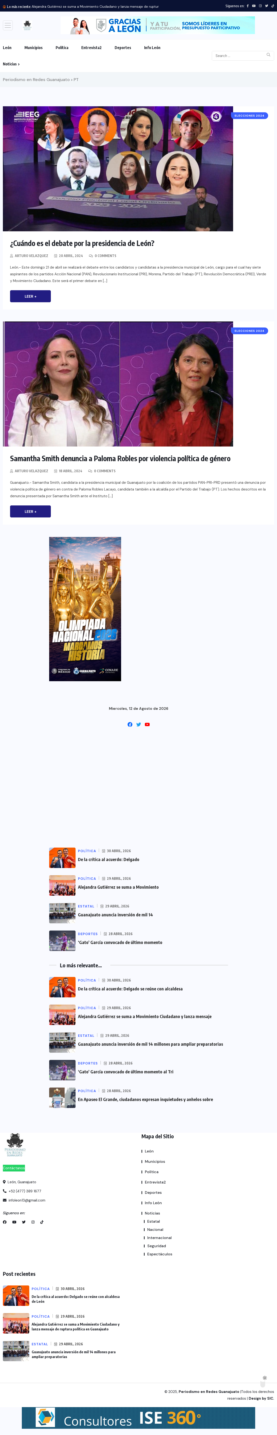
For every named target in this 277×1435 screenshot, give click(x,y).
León (7, 47)
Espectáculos (159, 1254)
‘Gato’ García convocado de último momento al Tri (125, 1071)
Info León (152, 47)
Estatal (153, 1221)
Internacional (159, 1237)
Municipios (33, 47)
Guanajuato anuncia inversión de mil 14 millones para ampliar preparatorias (150, 1044)
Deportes (123, 47)
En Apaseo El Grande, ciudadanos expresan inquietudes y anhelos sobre (145, 1099)
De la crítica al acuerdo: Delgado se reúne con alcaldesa (130, 988)
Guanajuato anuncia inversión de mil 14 (115, 914)
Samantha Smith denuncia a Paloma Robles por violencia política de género (120, 458)
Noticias (10, 64)
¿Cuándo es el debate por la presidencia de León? (82, 243)
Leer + (30, 296)
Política (62, 47)
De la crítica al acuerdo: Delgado (108, 859)
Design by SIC (261, 1398)
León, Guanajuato (19, 1182)
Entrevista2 (91, 47)
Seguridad (156, 1245)
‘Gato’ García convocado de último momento (120, 942)
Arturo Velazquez (31, 256)
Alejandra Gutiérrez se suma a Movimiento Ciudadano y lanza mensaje (145, 1016)
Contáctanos (14, 1168)
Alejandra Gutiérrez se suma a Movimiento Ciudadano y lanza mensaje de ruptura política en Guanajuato (115, 6)
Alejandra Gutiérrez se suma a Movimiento (118, 887)
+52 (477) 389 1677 (22, 1191)
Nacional (155, 1229)
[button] (158, 25)
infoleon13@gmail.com (24, 1200)
